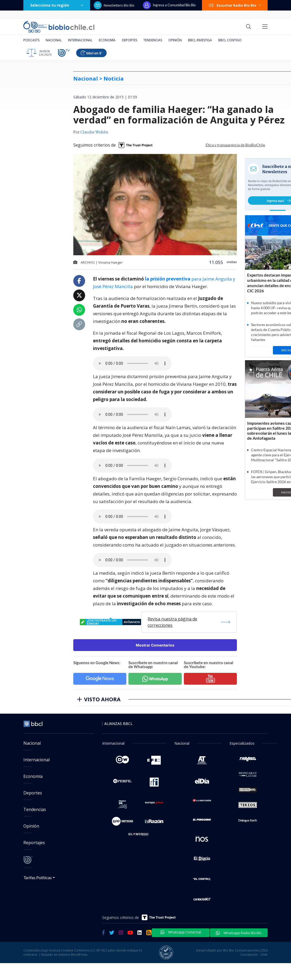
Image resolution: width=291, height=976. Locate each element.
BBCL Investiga (200, 40)
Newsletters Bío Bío (114, 5)
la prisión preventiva (167, 279)
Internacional (80, 40)
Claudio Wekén (94, 132)
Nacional (54, 40)
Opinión (175, 40)
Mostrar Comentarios (155, 645)
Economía (107, 40)
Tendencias (152, 40)
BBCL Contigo (230, 40)
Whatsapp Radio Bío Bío (239, 932)
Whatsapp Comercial (180, 932)
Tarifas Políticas (38, 877)
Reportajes (34, 842)
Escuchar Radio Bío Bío (235, 5)
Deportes (129, 40)
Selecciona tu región (56, 5)
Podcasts (31, 40)
